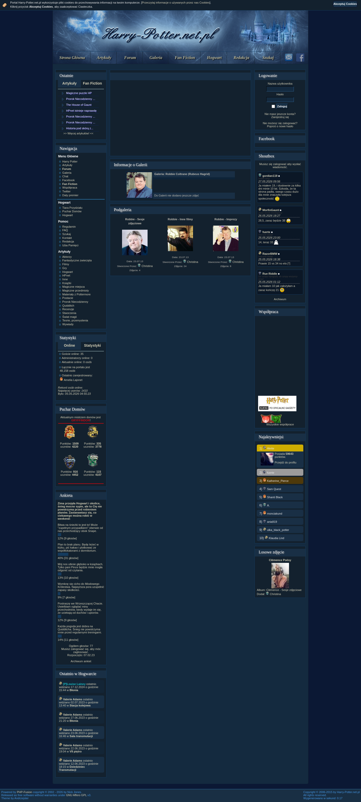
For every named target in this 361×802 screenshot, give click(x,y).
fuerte (264, 232)
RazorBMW (267, 253)
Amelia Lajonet (71, 379)
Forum (130, 57)
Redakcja (241, 57)
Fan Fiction (185, 57)
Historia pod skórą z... (79, 128)
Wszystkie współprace (280, 424)
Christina (145, 266)
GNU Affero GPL (76, 795)
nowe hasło (286, 126)
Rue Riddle (267, 273)
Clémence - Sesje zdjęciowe (284, 589)
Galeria (156, 57)
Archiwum (280, 299)
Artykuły (104, 57)
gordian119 (268, 175)
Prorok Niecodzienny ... (80, 98)
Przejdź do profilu (285, 462)
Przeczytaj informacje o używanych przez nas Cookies (176, 2)
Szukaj (268, 57)
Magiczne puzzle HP (79, 93)
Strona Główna (72, 57)
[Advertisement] (180, 118)
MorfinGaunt (268, 210)
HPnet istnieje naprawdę (81, 110)
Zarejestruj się (280, 117)
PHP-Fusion (24, 792)
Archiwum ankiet (81, 661)
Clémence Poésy (280, 560)
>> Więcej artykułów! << (78, 133)
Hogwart (214, 57)
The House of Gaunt (78, 104)
